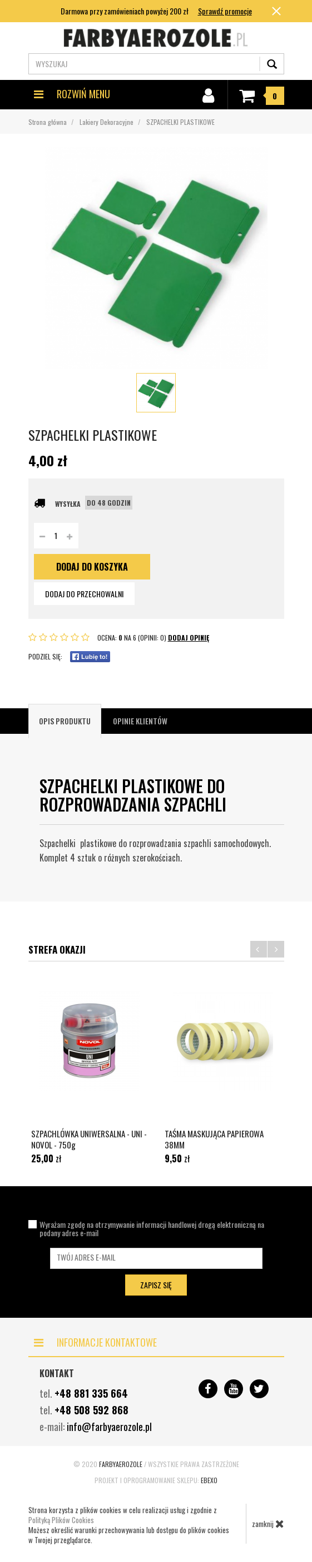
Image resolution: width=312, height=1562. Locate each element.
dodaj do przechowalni (84, 593)
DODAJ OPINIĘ (188, 637)
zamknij (268, 1523)
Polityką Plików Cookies (61, 1519)
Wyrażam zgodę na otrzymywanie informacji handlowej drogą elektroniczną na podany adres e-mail (151, 1228)
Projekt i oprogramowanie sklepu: (156, 1480)
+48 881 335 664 (91, 1393)
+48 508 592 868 (91, 1410)
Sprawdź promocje (225, 11)
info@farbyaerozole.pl (109, 1426)
